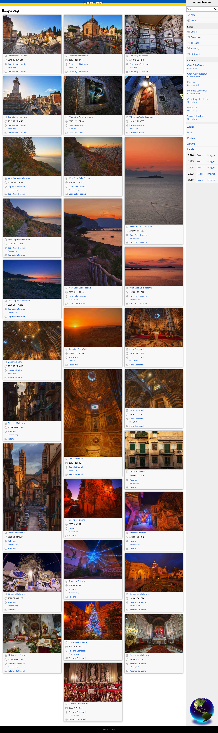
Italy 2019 (10, 10)
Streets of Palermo (16, 423)
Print (191, 20)
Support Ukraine (93, 3)
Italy (195, 68)
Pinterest (193, 54)
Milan (189, 68)
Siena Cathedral (195, 115)
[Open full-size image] (32, 34)
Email (192, 31)
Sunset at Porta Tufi (78, 349)
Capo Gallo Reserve (197, 73)
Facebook (194, 37)
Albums (191, 143)
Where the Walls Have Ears (81, 117)
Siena (189, 102)
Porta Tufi (192, 107)
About (190, 126)
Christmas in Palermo (139, 594)
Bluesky (193, 48)
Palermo (191, 76)
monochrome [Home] (202, 2)
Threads (193, 43)
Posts (200, 155)
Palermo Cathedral (197, 90)
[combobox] (200, 9)
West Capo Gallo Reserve (19, 178)
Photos (191, 138)
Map (191, 15)
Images (211, 155)
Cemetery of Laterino (198, 99)
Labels (190, 149)
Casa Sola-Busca (195, 65)
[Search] (215, 9)
